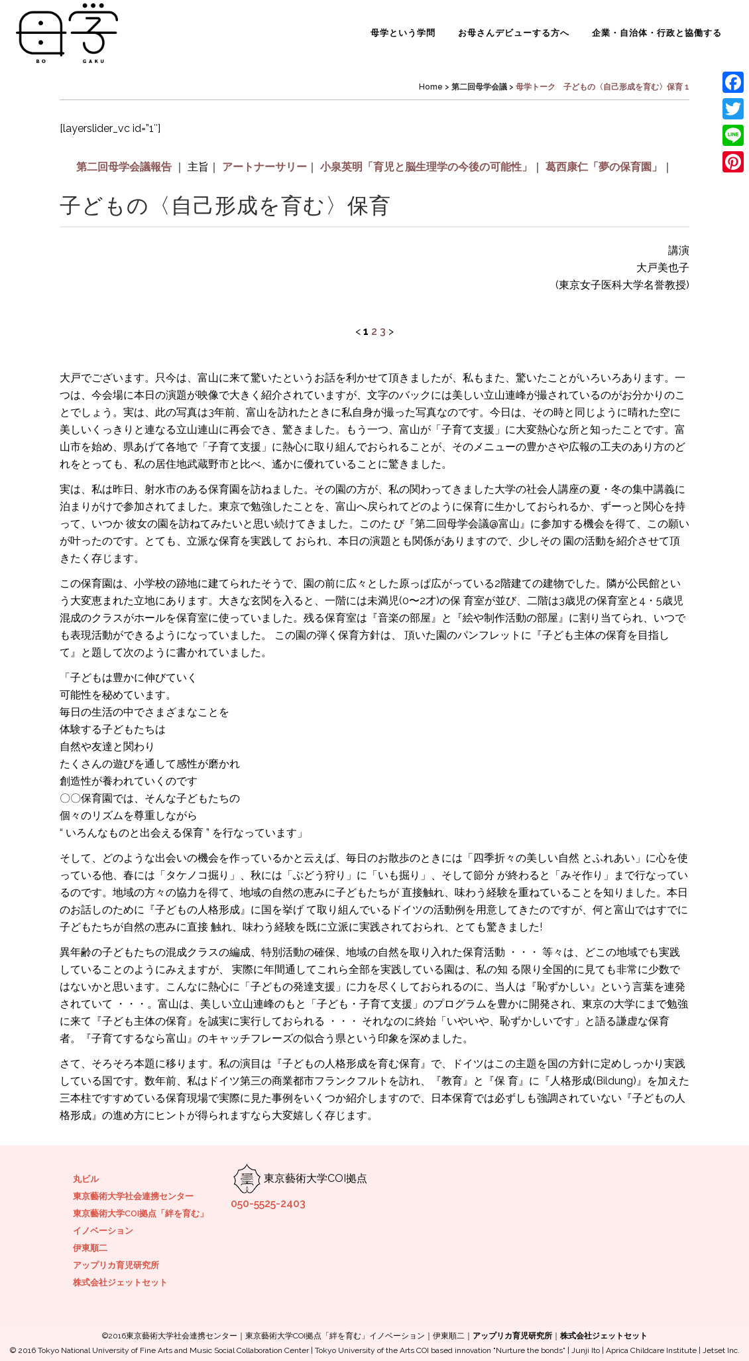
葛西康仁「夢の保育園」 (604, 167)
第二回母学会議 (479, 87)
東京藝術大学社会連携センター (133, 1196)
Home (431, 87)
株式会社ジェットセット (120, 1282)
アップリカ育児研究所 (116, 1265)
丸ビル (86, 1179)
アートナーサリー (264, 167)
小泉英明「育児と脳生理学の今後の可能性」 (426, 167)
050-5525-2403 (268, 1203)
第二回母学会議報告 (124, 167)
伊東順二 (90, 1248)
